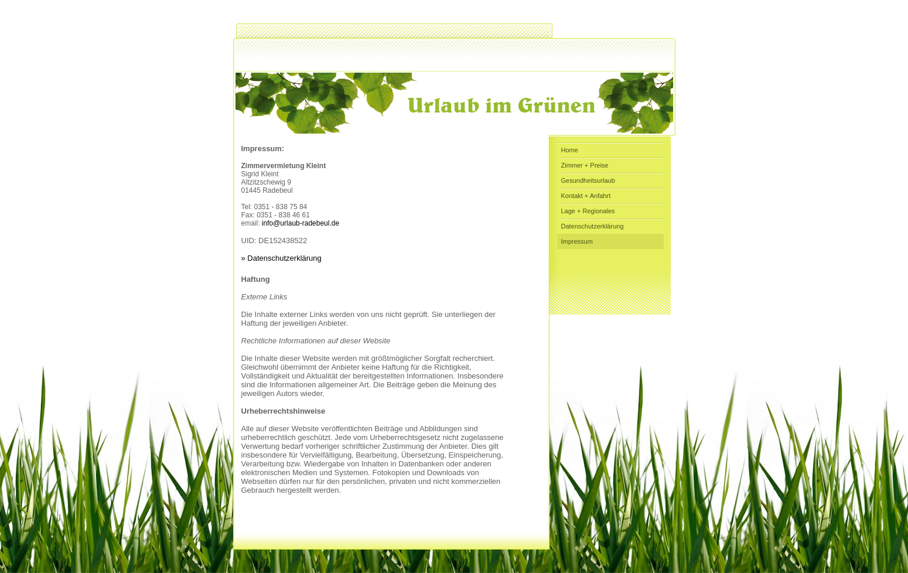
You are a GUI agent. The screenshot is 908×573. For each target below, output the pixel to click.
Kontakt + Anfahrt (586, 195)
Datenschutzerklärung (592, 226)
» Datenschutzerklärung (281, 258)
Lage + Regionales (588, 210)
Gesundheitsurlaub (588, 180)
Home (569, 150)
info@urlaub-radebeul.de (300, 223)
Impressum (577, 241)
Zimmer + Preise (585, 165)
